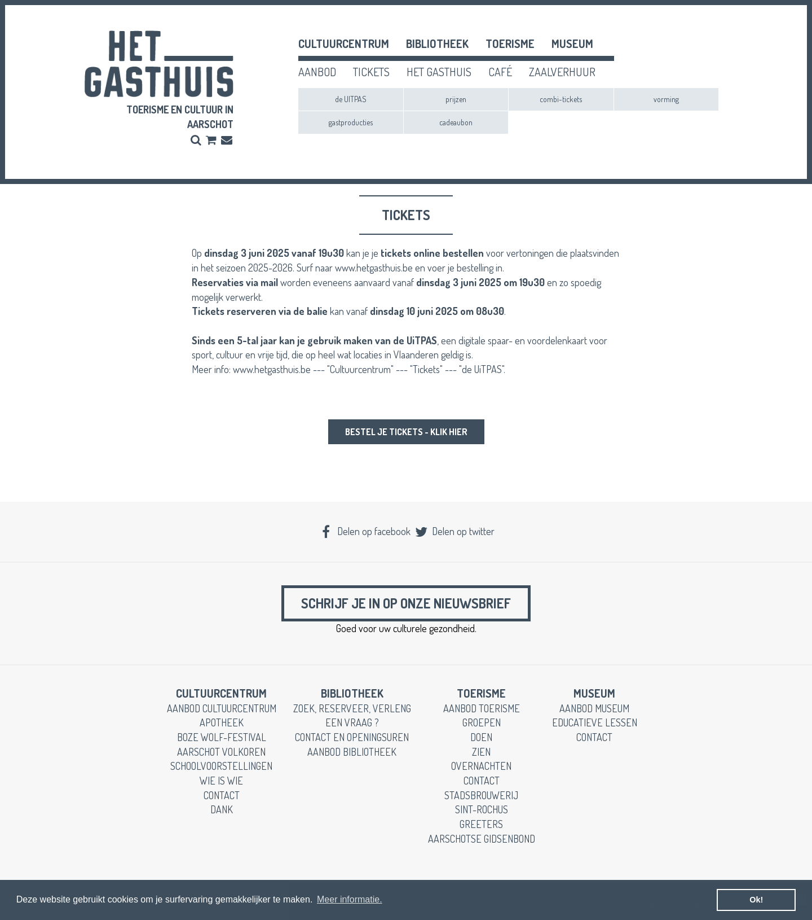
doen (481, 737)
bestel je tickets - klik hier (406, 431)
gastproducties (351, 122)
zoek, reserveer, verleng (352, 708)
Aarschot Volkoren (221, 752)
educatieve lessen (594, 722)
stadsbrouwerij (481, 795)
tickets (371, 71)
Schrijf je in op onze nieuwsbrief (406, 603)
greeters (481, 824)
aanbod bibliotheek (351, 752)
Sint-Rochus (481, 809)
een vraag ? (352, 722)
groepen (481, 722)
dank (221, 809)
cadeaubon (456, 122)
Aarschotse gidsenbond (481, 839)
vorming (666, 99)
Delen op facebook (365, 531)
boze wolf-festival (221, 737)
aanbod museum (594, 708)
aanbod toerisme (481, 708)
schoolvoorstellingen (221, 766)
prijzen (455, 99)
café (500, 71)
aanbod (317, 71)
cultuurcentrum (343, 43)
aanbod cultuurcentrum (221, 708)
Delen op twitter (454, 531)
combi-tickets (561, 99)
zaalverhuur (562, 71)
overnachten (481, 766)
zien (481, 752)
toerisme (510, 43)
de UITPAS (351, 99)
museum (572, 43)
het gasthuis (439, 71)
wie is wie (221, 780)
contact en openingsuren (352, 737)
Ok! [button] (756, 899)
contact (222, 795)
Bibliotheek (437, 43)
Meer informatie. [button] (349, 899)
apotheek (222, 722)
